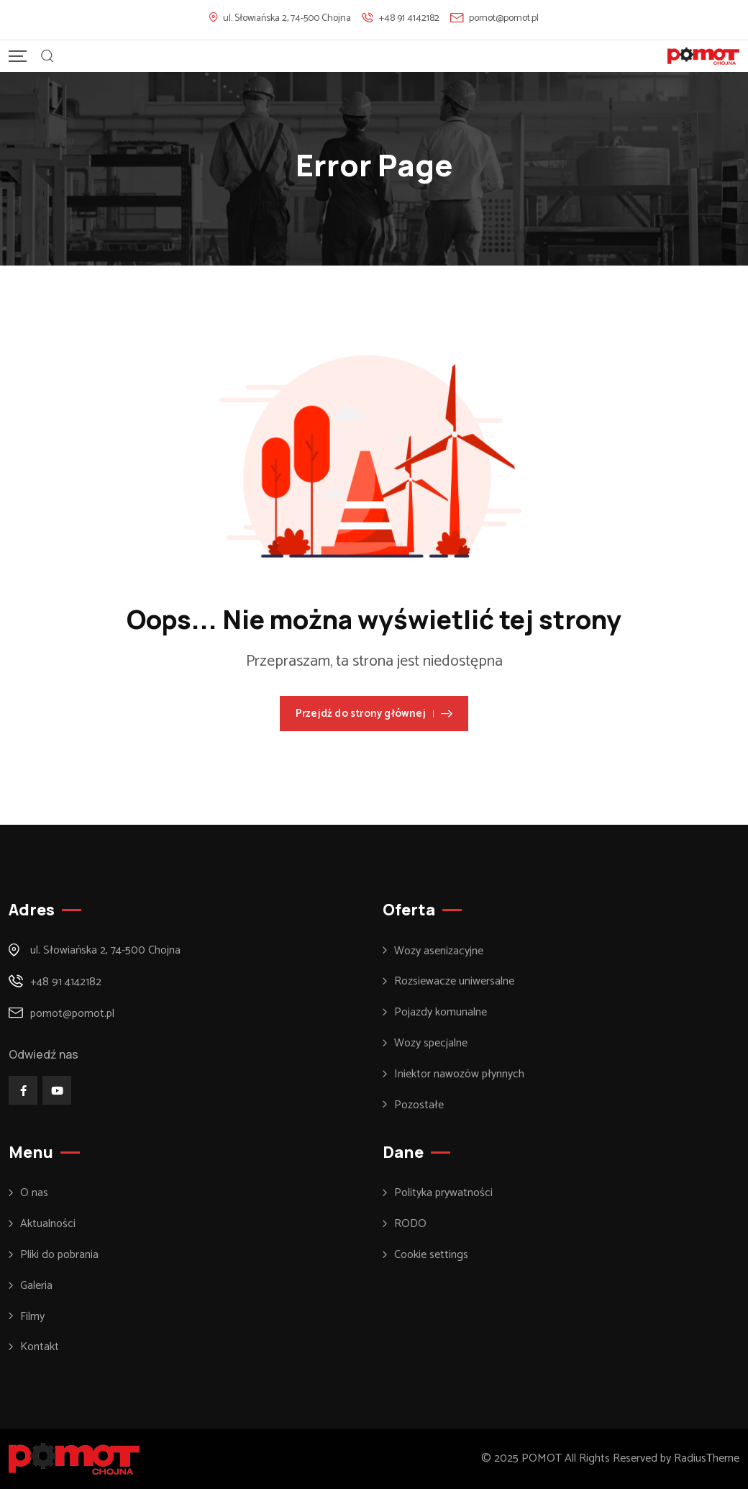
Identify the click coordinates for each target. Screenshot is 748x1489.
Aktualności (48, 1224)
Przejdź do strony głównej (374, 714)
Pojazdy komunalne (440, 1012)
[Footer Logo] (74, 1458)
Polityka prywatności (443, 1193)
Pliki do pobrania (59, 1255)
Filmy (32, 1317)
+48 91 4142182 (409, 18)
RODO (410, 1224)
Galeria (36, 1286)
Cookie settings (431, 1255)
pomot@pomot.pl (504, 18)
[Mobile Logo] (703, 56)
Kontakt (39, 1347)
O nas (34, 1193)
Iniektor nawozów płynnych (459, 1074)
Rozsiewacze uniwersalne (454, 981)
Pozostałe (419, 1105)
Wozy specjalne (431, 1043)
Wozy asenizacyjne (438, 951)
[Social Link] (23, 1090)
